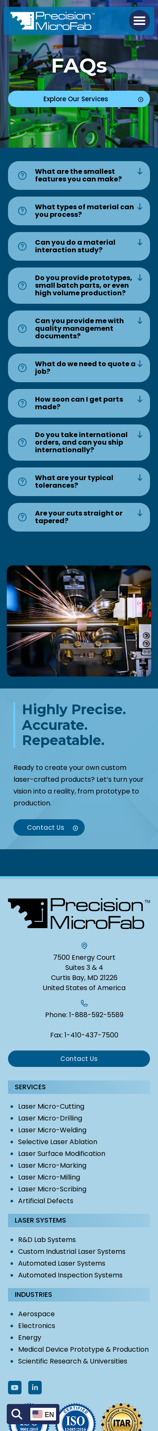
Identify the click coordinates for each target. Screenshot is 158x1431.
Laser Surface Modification (61, 1153)
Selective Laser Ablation (57, 1142)
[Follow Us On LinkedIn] (35, 1387)
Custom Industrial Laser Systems (72, 1251)
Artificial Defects (45, 1201)
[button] (139, 20)
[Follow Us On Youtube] (14, 1387)
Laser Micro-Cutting (51, 1106)
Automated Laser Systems (61, 1263)
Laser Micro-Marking (52, 1165)
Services (30, 1087)
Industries (33, 1294)
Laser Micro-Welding (52, 1130)
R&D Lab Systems (47, 1240)
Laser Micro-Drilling (50, 1118)
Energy (29, 1337)
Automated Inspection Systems (70, 1275)
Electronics (36, 1326)
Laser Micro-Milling (49, 1177)
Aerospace (36, 1314)
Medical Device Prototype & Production (83, 1349)
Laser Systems (40, 1220)
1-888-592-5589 (96, 1015)
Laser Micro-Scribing (52, 1189)
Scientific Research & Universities (72, 1361)
